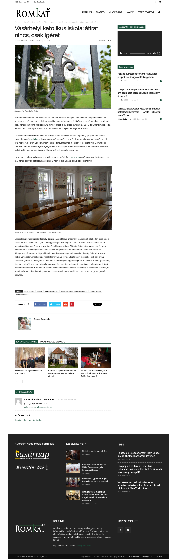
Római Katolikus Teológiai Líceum (74, 291)
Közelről (88, 12)
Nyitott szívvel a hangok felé (94, 451)
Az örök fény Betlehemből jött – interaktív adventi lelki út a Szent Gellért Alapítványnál (94, 373)
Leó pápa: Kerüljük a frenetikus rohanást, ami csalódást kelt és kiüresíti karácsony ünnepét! (139, 93)
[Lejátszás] (121, 53)
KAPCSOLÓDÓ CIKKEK (26, 342)
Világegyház (115, 12)
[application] (140, 43)
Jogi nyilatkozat (120, 556)
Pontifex (100, 12)
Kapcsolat (158, 556)
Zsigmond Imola (22, 294)
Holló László (29, 291)
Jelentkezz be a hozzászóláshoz (38, 407)
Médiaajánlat (147, 556)
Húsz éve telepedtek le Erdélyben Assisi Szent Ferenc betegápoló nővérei (62, 373)
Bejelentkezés (39, 2)
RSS (121, 444)
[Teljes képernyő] (158, 53)
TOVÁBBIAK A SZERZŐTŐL (52, 342)
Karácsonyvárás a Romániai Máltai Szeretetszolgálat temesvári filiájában (94, 467)
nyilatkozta (35, 139)
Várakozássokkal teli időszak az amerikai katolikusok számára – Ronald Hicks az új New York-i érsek (139, 485)
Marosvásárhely (51, 291)
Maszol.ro (75, 157)
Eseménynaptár (146, 12)
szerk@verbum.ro (83, 545)
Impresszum (86, 556)
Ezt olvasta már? (76, 443)
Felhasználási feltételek (103, 556)
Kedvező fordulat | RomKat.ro (39, 399)
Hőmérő (130, 12)
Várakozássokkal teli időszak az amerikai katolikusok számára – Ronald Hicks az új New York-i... (139, 112)
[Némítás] (154, 53)
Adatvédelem (134, 556)
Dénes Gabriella (27, 41)
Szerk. (120, 81)
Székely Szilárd (95, 291)
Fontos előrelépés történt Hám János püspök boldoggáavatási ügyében (139, 454)
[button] (159, 12)
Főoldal (17, 22)
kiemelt (39, 291)
